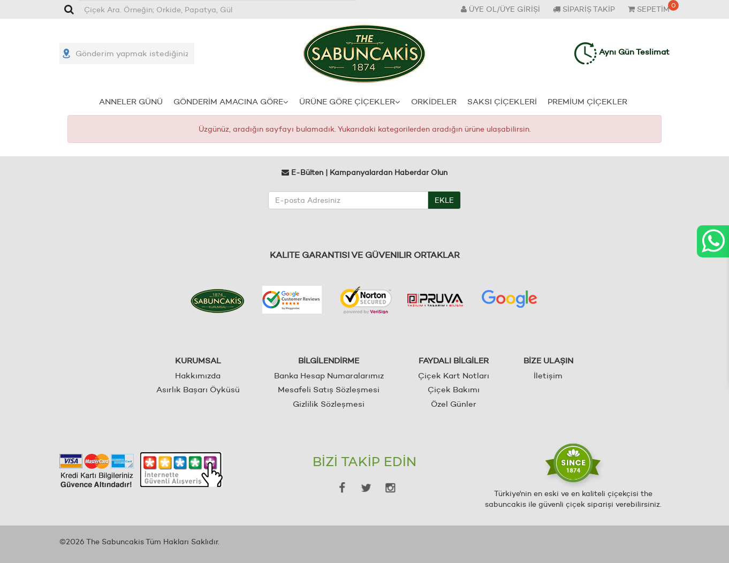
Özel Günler (453, 404)
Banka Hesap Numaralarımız (329, 375)
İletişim (548, 375)
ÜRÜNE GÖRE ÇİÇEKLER (349, 101)
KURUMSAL (198, 360)
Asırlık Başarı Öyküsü (198, 389)
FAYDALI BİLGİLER (454, 360)
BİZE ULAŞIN (548, 360)
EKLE (444, 200)
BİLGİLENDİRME (328, 360)
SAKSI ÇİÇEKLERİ (502, 101)
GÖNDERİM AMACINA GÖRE (230, 101)
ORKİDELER (434, 101)
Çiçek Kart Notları (453, 375)
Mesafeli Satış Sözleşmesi (328, 389)
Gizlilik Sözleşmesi (329, 404)
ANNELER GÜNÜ (131, 101)
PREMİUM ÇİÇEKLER (587, 101)
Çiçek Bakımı (454, 389)
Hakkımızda (198, 375)
